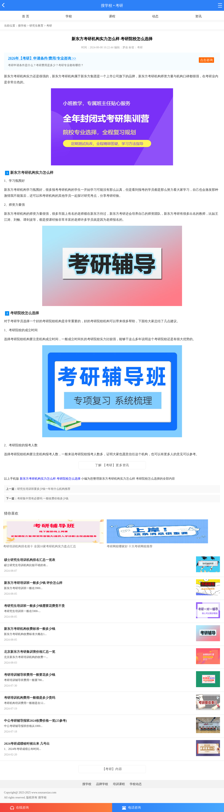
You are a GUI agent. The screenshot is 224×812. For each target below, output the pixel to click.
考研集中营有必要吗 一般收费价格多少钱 (42, 498)
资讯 (198, 16)
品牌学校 (102, 784)
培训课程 (119, 784)
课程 (112, 16)
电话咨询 (131, 808)
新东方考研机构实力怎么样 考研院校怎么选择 (50, 478)
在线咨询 (19, 808)
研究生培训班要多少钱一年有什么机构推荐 (43, 488)
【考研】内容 (112, 769)
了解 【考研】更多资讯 (112, 465)
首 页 (25, 16)
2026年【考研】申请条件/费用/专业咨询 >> (42, 58)
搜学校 (106, 5)
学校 (69, 16)
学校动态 (136, 784)
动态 (155, 16)
